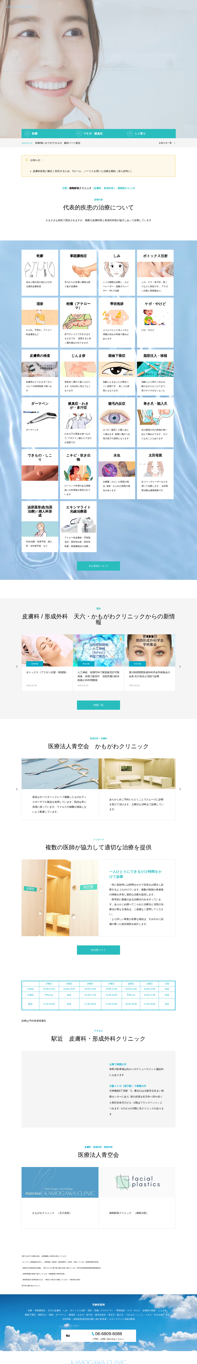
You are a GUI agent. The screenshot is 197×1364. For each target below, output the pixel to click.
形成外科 (159, 7)
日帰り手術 (132, 7)
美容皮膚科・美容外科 (180, 7)
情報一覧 (98, 705)
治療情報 (34, 664)
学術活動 (86, 664)
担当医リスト (98, 950)
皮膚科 (146, 7)
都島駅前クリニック (79, 188)
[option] (98, 69)
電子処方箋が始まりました (31, 1285)
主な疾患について (98, 566)
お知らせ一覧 (165, 143)
